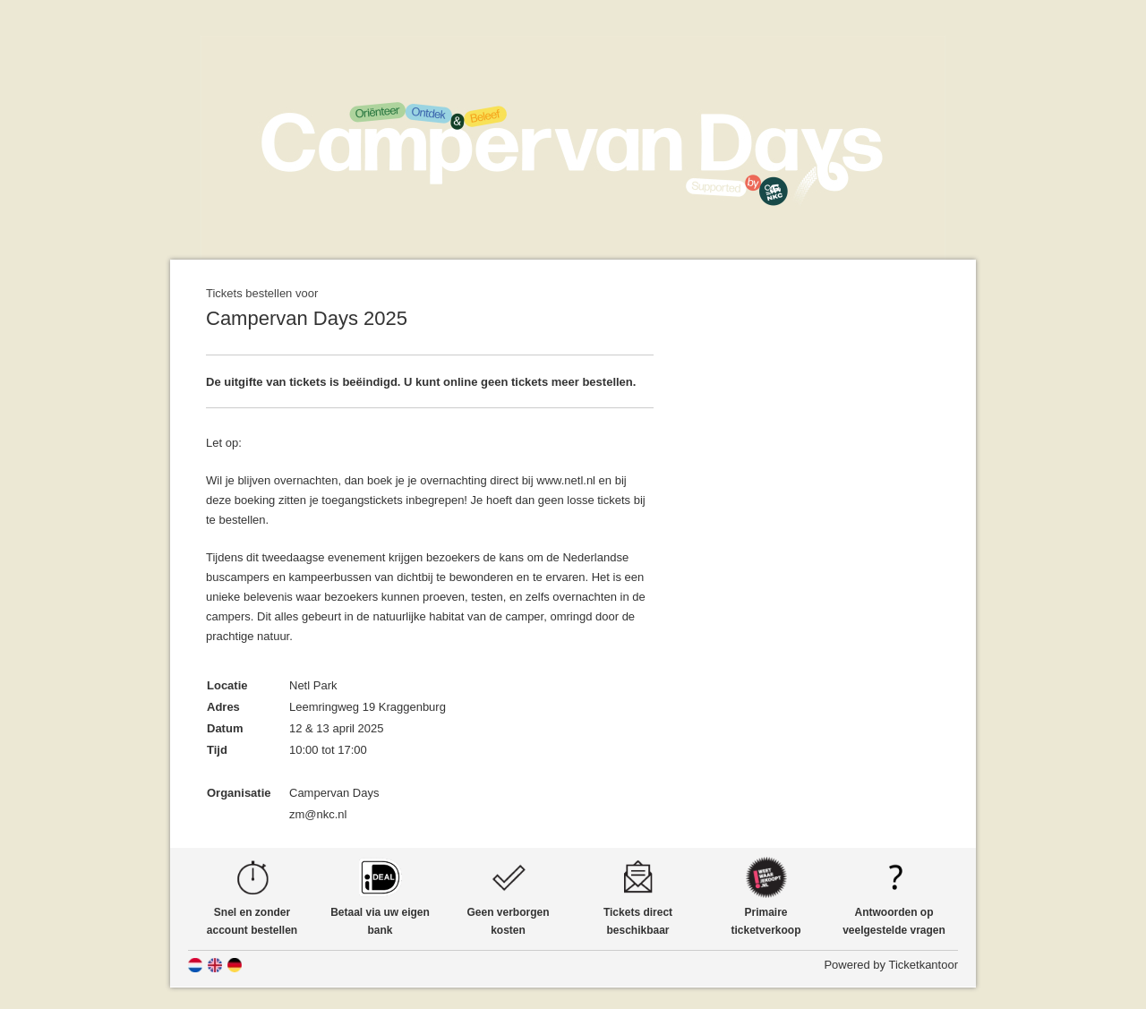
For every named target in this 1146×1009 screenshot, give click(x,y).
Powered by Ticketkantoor (891, 964)
